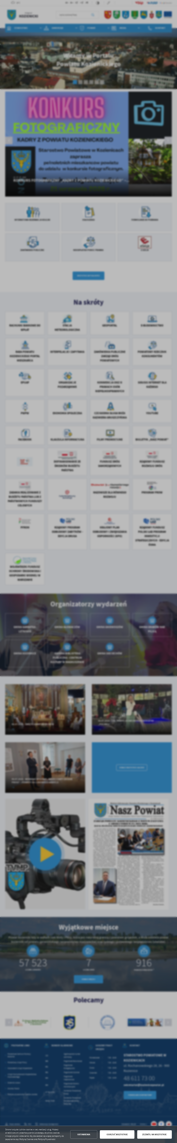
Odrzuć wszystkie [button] (117, 1134)
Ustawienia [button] (83, 1134)
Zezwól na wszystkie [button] (154, 1134)
